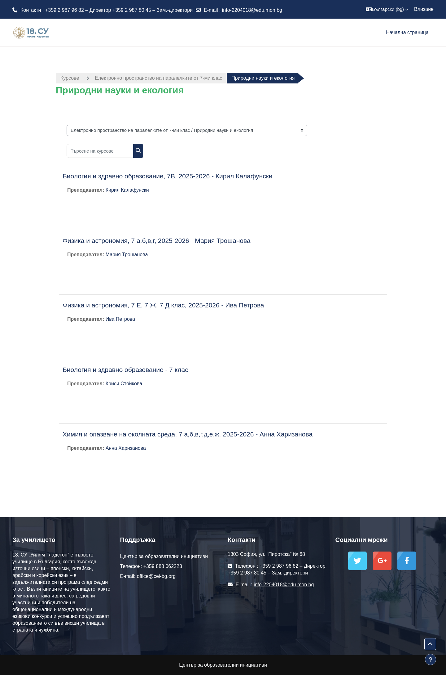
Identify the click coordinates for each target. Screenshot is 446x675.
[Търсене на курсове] (100, 151)
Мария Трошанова (127, 254)
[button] (387, 9)
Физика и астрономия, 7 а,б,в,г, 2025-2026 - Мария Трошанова (157, 240)
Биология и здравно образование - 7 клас (125, 369)
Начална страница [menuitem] (407, 32)
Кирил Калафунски (127, 190)
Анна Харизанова (126, 448)
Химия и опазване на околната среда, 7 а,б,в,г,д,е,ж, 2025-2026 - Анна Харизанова (188, 434)
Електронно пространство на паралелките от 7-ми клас (158, 78)
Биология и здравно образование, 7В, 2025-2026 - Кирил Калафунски (168, 176)
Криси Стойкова (124, 383)
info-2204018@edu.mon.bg (252, 10)
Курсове (69, 78)
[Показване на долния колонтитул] (430, 659)
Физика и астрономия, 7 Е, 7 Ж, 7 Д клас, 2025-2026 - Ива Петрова (163, 305)
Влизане (424, 9)
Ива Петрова (120, 319)
